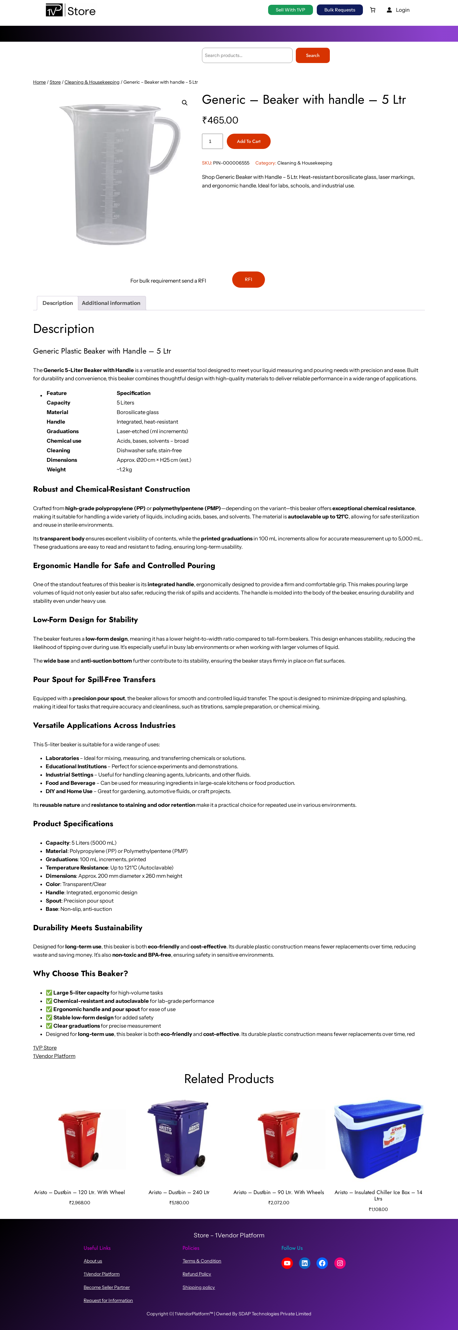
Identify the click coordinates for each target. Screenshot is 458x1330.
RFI (248, 279)
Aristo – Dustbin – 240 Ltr (179, 1192)
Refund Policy (197, 1274)
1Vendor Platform (54, 1056)
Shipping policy (199, 1287)
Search (313, 55)
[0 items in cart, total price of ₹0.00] (372, 10)
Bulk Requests (339, 10)
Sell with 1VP (290, 10)
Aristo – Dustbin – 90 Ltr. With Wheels (278, 1192)
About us (93, 1261)
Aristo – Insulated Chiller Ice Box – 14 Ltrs (378, 1195)
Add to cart (248, 141)
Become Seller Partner (107, 1287)
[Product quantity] (212, 141)
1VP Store (45, 1048)
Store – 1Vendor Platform (229, 1235)
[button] (185, 103)
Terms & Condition (202, 1261)
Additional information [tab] (111, 303)
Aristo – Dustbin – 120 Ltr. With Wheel (79, 1192)
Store (55, 82)
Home (39, 82)
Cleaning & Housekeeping (92, 82)
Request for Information (108, 1300)
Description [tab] (58, 303)
